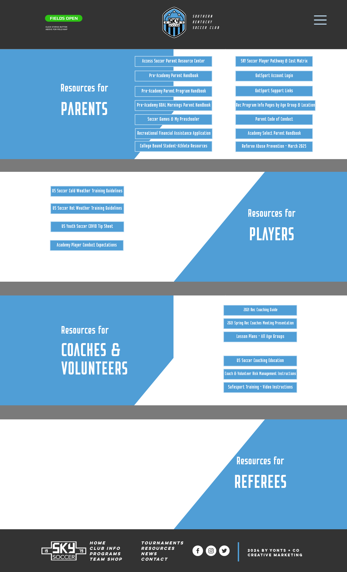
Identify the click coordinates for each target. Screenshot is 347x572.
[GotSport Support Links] (274, 91)
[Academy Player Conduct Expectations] (87, 245)
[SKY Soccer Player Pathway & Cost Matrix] (274, 61)
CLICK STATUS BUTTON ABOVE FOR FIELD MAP (57, 28)
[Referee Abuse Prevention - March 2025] (274, 146)
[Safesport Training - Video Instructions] (260, 387)
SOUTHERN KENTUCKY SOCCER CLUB (206, 22)
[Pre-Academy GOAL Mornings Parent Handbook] (173, 105)
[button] (320, 20)
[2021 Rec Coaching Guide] (260, 310)
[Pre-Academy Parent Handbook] (173, 76)
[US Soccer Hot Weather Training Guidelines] (87, 208)
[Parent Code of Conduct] (274, 119)
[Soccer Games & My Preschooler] (173, 119)
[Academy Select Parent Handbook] (274, 133)
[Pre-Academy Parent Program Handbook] (173, 91)
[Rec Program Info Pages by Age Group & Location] (275, 105)
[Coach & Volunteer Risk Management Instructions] (260, 374)
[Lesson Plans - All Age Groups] (260, 336)
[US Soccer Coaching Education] (260, 361)
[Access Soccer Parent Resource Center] (173, 61)
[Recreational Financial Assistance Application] (174, 133)
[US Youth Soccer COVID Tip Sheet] (87, 226)
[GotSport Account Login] (274, 76)
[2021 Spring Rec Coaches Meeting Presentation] (260, 323)
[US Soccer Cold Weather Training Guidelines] (87, 191)
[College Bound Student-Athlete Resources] (173, 146)
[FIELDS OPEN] (63, 18)
